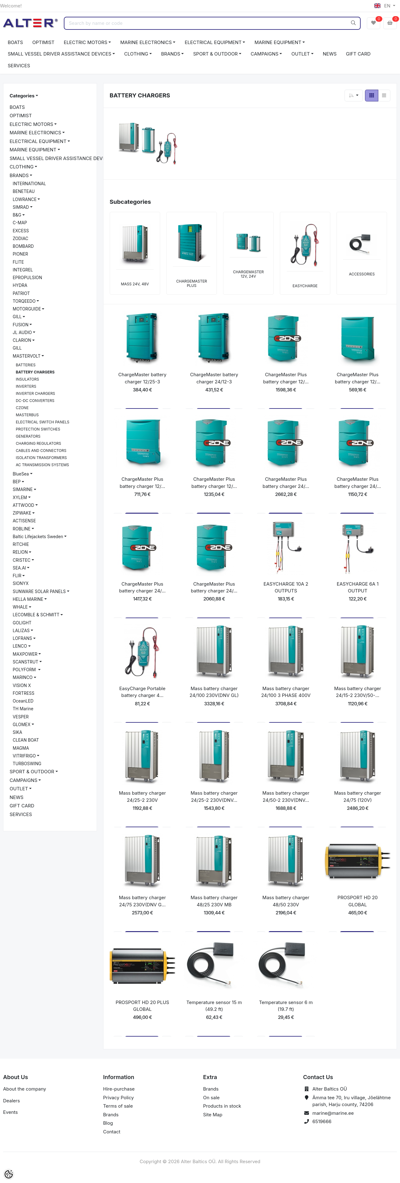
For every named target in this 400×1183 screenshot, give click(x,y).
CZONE (22, 407)
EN (383, 6)
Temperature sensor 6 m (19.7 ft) (286, 1005)
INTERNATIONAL (29, 183)
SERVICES (19, 66)
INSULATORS (27, 379)
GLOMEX (21, 724)
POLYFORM (25, 669)
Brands (111, 1115)
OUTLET (300, 54)
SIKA (17, 732)
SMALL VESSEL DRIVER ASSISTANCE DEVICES (59, 54)
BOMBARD (23, 246)
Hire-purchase (119, 1089)
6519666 (322, 1121)
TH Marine (23, 708)
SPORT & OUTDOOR (215, 54)
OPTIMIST (43, 42)
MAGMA (21, 748)
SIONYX (21, 583)
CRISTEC (21, 560)
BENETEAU (24, 191)
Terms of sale (118, 1106)
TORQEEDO (24, 301)
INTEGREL (23, 269)
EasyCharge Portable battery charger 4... (142, 692)
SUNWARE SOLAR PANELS (39, 591)
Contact (112, 1132)
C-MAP (20, 222)
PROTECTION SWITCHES (38, 429)
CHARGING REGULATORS (38, 443)
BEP (17, 481)
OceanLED (23, 701)
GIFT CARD (358, 54)
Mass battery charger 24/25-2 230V (142, 796)
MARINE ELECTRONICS (146, 42)
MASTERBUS (27, 415)
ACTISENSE (24, 520)
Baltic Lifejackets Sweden (38, 536)
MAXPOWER (25, 654)
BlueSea (21, 473)
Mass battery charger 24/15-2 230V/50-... (357, 692)
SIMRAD (21, 207)
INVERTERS (26, 386)
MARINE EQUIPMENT (277, 42)
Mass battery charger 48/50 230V (286, 901)
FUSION (21, 324)
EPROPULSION (27, 277)
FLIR (17, 575)
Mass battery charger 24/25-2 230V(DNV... (214, 796)
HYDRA (20, 285)
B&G (17, 214)
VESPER (21, 716)
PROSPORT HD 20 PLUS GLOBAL (142, 1005)
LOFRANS (22, 638)
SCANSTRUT (25, 661)
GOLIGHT (22, 622)
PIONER (20, 254)
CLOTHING (136, 54)
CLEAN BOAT (26, 740)
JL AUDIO (22, 332)
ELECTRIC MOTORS (86, 42)
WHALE (20, 607)
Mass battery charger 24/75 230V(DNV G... (142, 901)
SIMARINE (23, 489)
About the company (24, 1089)
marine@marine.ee (333, 1113)
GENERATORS (28, 436)
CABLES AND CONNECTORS (41, 450)
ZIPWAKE (22, 513)
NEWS (330, 54)
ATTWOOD (23, 505)
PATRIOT (21, 293)
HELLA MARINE (28, 599)
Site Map (212, 1115)
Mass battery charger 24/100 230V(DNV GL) (214, 692)
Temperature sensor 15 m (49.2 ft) (214, 1005)
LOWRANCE (25, 199)
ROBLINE (21, 528)
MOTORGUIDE (27, 308)
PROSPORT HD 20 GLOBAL (357, 901)
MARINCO (23, 677)
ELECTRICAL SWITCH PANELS (42, 422)
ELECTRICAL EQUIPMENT (213, 42)
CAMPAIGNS (265, 54)
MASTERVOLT (27, 356)
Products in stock (222, 1106)
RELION (20, 552)
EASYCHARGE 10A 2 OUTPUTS (285, 587)
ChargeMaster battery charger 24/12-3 (214, 378)
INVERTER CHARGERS (35, 393)
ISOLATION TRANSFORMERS (41, 457)
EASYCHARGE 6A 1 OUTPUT (358, 587)
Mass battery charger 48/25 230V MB (214, 901)
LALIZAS (21, 630)
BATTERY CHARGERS (35, 372)
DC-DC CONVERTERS (35, 400)
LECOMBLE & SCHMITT (36, 614)
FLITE (18, 262)
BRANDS (170, 54)
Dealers (11, 1101)
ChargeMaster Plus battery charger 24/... (286, 482)
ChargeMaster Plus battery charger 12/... (286, 378)
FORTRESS (23, 693)
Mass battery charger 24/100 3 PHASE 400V (286, 692)
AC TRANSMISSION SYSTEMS (42, 464)
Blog (108, 1123)
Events (10, 1112)
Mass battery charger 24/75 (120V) (357, 796)
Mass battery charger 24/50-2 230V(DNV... (286, 796)
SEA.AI (19, 567)
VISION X (22, 685)
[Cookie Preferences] (8, 1174)
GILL (17, 316)
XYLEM (20, 497)
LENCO (20, 646)
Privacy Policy (118, 1097)
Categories (22, 96)
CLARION (22, 340)
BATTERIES (26, 365)
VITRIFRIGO (24, 755)
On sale (211, 1097)
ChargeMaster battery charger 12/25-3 (142, 378)
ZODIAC (20, 238)
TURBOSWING (27, 763)
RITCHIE (21, 544)
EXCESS (21, 230)
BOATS (15, 42)
